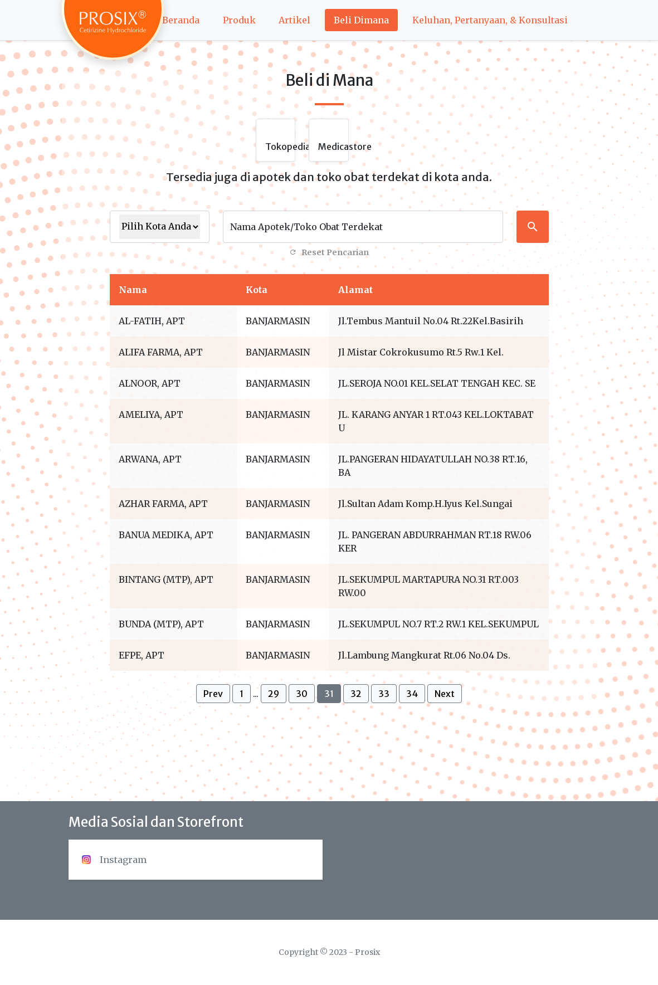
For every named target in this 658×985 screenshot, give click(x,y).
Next (445, 693)
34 (412, 693)
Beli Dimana (361, 20)
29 (273, 693)
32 (356, 693)
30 (302, 693)
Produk (239, 20)
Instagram (114, 859)
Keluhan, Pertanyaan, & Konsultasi (490, 20)
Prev (213, 693)
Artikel (294, 20)
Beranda (180, 20)
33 (383, 693)
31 (329, 693)
